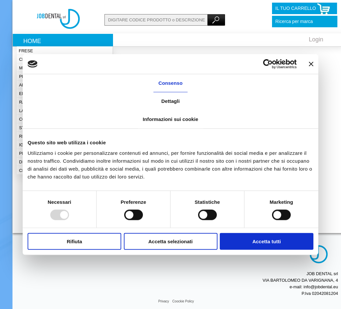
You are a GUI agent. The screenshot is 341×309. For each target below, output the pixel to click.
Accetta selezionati (170, 241)
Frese (26, 50)
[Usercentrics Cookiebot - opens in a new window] (268, 64)
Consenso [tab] (170, 83)
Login (316, 39)
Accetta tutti (266, 241)
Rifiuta (74, 241)
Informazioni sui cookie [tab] (170, 119)
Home (32, 41)
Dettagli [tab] (170, 101)
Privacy (163, 301)
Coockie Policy (183, 301)
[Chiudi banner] (311, 64)
